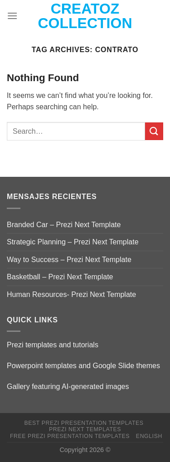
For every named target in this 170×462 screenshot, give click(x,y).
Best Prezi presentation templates (83, 423)
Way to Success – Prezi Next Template (69, 259)
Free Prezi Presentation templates (70, 436)
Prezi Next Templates (85, 429)
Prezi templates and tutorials (52, 345)
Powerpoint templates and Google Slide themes (83, 366)
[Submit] (154, 131)
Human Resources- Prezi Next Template (71, 294)
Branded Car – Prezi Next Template (64, 225)
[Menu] (12, 16)
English (149, 436)
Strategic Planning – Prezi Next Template (73, 242)
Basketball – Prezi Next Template (60, 277)
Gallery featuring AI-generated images (68, 386)
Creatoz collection (85, 15)
